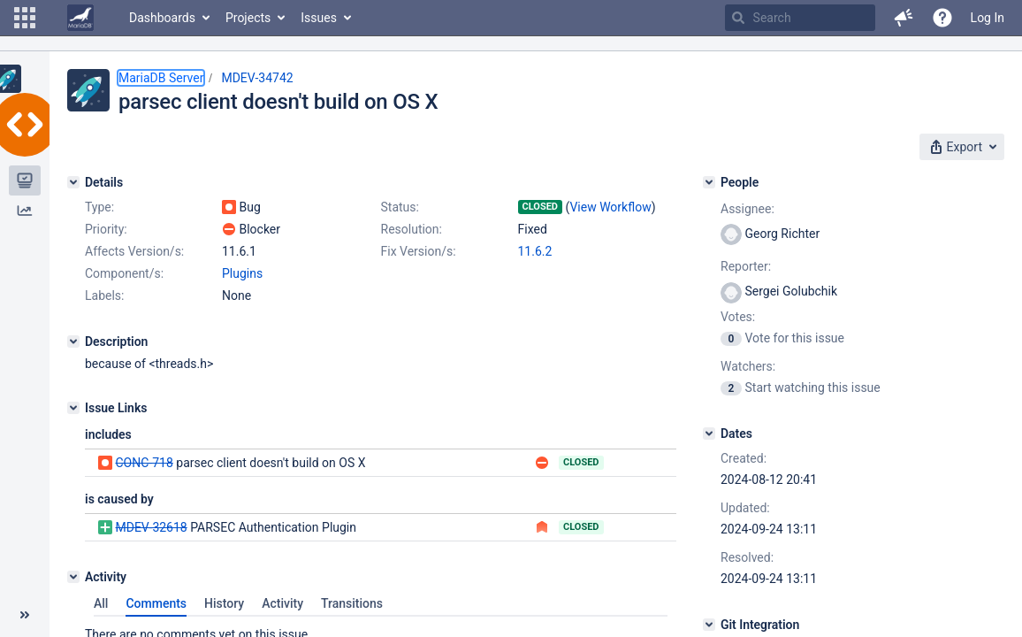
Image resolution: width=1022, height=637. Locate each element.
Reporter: (746, 266)
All (101, 603)
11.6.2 (535, 251)
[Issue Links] (73, 408)
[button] (25, 17)
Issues (319, 18)
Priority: (106, 229)
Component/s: (124, 273)
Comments (156, 603)
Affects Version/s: (134, 251)
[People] (709, 182)
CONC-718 (143, 463)
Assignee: (747, 209)
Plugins (242, 273)
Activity (282, 603)
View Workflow (610, 207)
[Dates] (709, 433)
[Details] (73, 182)
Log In (987, 18)
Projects (248, 18)
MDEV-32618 (151, 527)
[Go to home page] (80, 17)
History (224, 603)
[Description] (73, 341)
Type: (99, 207)
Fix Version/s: (418, 251)
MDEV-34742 (257, 78)
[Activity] (73, 577)
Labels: (104, 295)
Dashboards (162, 18)
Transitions (352, 603)
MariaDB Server (160, 78)
